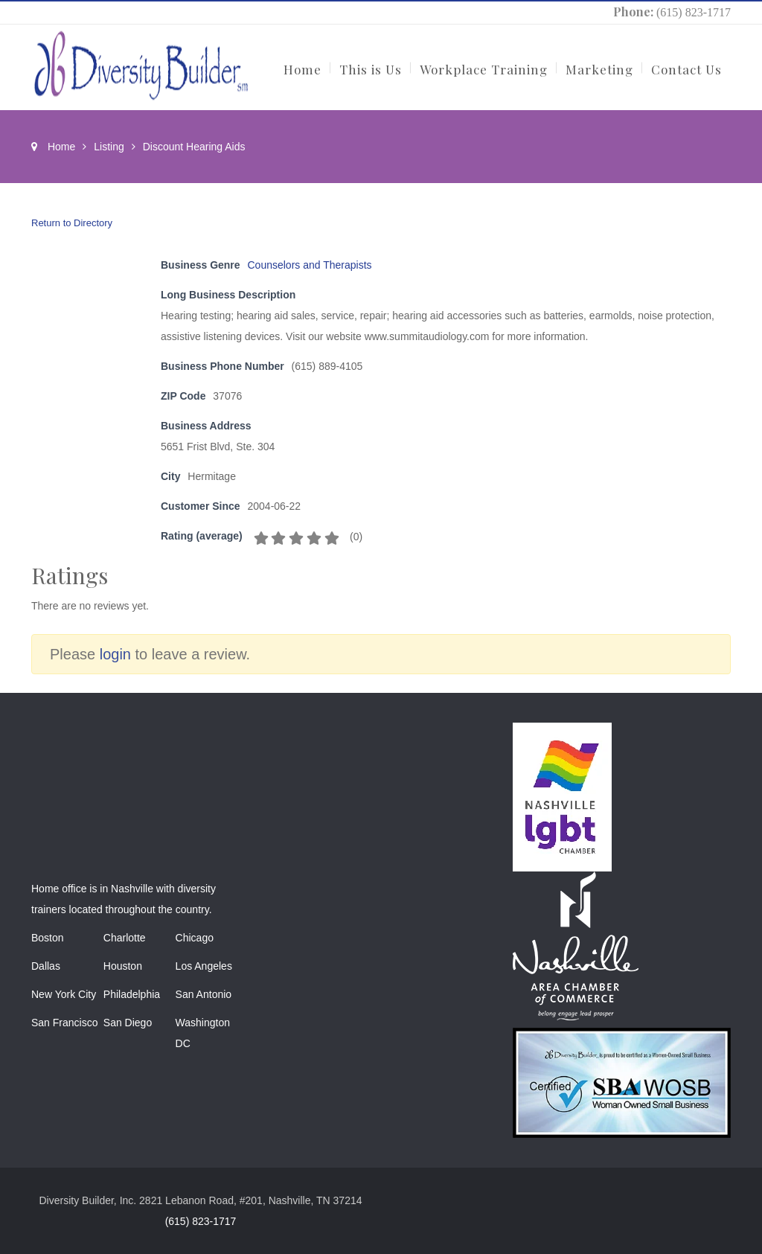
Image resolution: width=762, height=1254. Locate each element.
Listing (109, 147)
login (115, 654)
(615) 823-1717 (693, 12)
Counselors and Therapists (310, 265)
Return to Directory (71, 222)
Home (61, 147)
